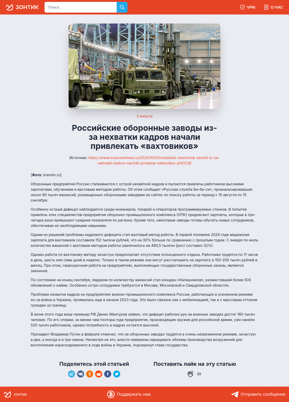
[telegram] (71, 374)
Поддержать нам (129, 394)
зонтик (21, 7)
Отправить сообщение (258, 394)
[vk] (80, 374)
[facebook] (107, 374)
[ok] (89, 374)
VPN (247, 7)
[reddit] (98, 374)
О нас (273, 7)
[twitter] (116, 374)
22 (194, 374)
